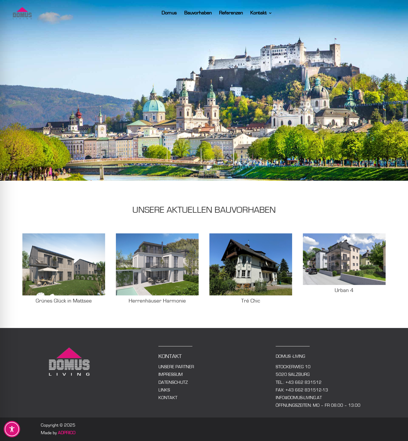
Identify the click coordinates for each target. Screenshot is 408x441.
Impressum (170, 374)
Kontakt (263, 13)
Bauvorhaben (202, 13)
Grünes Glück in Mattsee (64, 301)
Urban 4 (344, 290)
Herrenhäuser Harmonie (157, 301)
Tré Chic (250, 301)
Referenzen (235, 13)
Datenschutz (173, 382)
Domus (173, 13)
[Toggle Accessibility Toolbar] (12, 429)
